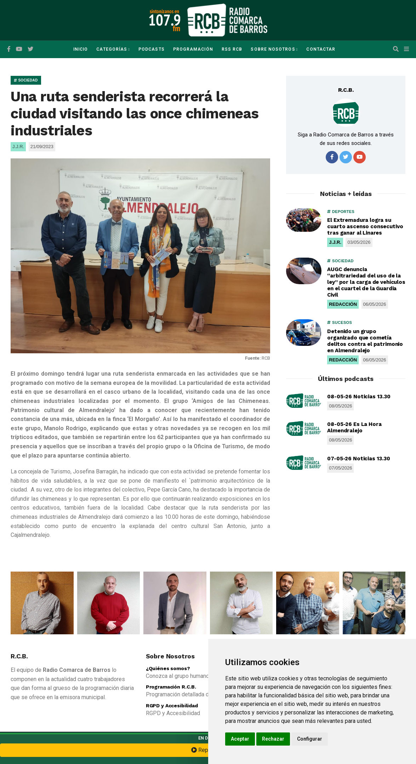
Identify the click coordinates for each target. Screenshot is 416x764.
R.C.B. (346, 89)
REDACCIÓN (343, 304)
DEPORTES (340, 211)
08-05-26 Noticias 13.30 (359, 396)
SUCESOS (339, 322)
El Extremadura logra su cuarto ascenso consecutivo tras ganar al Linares (365, 226)
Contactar (320, 49)
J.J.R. (335, 242)
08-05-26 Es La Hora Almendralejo (354, 427)
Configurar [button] (309, 739)
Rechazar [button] (273, 739)
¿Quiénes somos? (168, 668)
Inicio (80, 49)
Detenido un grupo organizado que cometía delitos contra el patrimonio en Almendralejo (365, 341)
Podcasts (151, 49)
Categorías (111, 49)
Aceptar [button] (240, 739)
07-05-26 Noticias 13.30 (358, 458)
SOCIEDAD (26, 80)
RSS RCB (232, 49)
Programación (193, 49)
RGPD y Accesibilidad (172, 705)
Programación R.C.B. (171, 687)
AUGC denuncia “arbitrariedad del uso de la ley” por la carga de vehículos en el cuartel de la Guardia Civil (366, 282)
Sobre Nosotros (273, 49)
